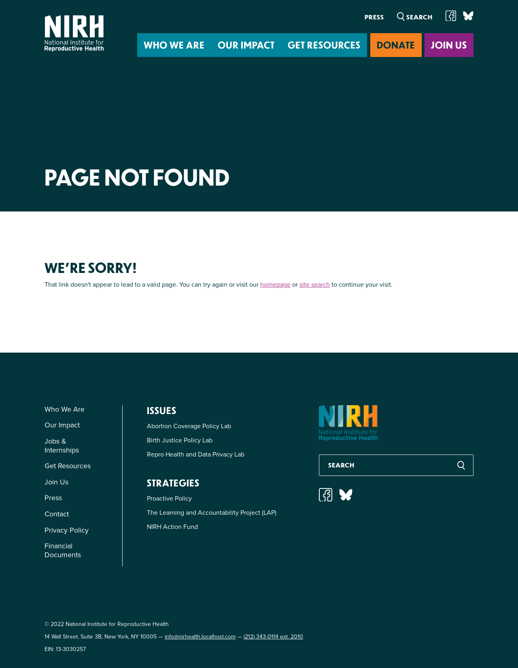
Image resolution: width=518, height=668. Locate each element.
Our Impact (246, 45)
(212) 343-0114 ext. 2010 (273, 636)
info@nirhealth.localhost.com (200, 636)
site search (314, 284)
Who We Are (174, 45)
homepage (275, 284)
